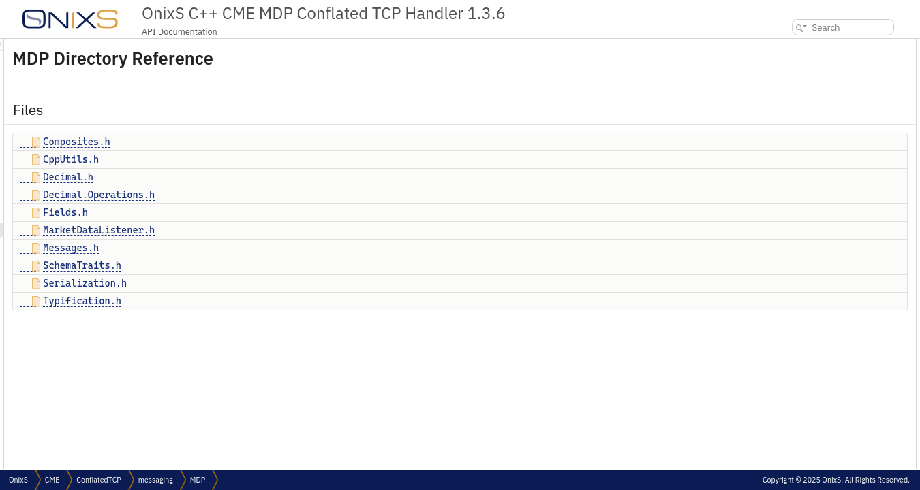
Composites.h (246, 141)
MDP (197, 480)
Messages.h (241, 247)
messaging (155, 480)
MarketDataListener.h (269, 230)
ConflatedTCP (98, 480)
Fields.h (235, 212)
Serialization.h (255, 283)
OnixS (18, 480)
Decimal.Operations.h (269, 194)
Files (777, 46)
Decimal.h (238, 177)
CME (52, 480)
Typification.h (252, 300)
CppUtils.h (241, 159)
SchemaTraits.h (252, 265)
